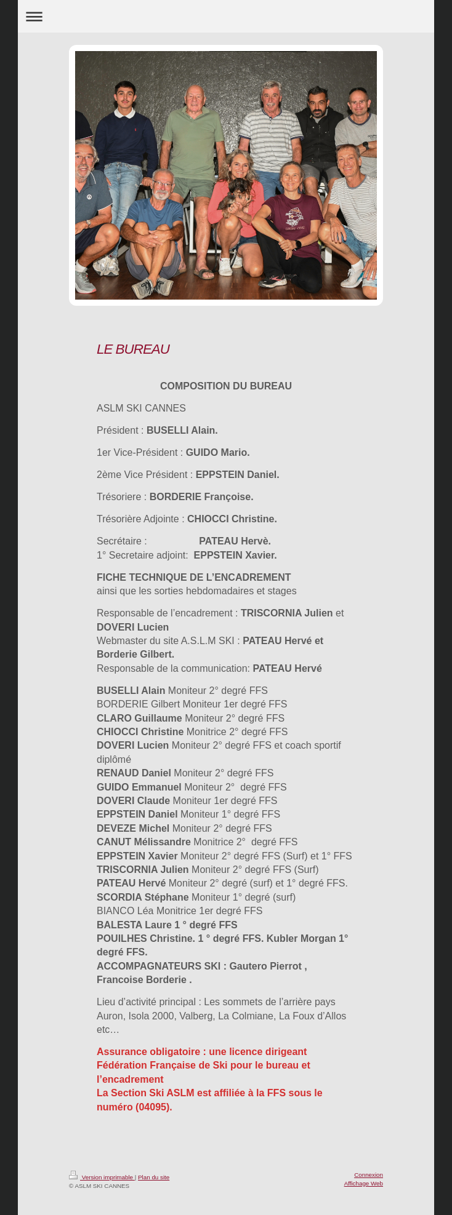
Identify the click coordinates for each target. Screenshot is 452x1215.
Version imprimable (102, 1177)
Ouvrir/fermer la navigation (225, 16)
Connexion (368, 1174)
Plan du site (153, 1177)
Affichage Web (363, 1183)
